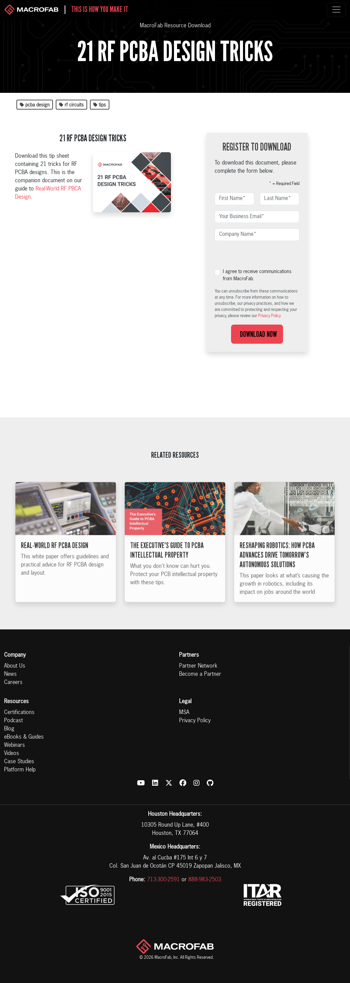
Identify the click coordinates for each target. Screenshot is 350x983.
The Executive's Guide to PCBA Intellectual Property (167, 560)
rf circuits (71, 105)
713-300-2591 (163, 880)
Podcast (13, 721)
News (10, 674)
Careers (13, 682)
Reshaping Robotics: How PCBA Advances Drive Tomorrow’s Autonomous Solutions (277, 565)
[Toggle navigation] (336, 9)
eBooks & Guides (24, 737)
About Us (14, 666)
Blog (9, 729)
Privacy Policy (195, 721)
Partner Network (198, 666)
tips (99, 105)
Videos (11, 753)
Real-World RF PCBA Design (54, 555)
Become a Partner (200, 674)
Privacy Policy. (269, 316)
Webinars (14, 745)
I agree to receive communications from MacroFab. (257, 275)
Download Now (257, 334)
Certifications (19, 712)
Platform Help (20, 770)
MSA (184, 712)
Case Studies (19, 762)
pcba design (35, 105)
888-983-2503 (204, 880)
